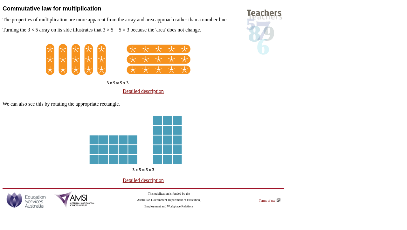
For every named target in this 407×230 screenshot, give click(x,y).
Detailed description (143, 91)
